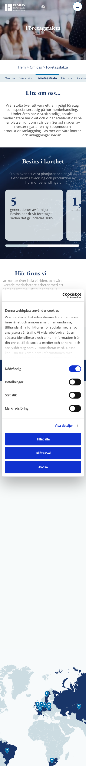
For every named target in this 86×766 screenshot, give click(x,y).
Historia (66, 78)
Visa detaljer (64, 425)
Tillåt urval (43, 453)
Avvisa (43, 467)
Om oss (10, 78)
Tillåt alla (43, 439)
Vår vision (26, 78)
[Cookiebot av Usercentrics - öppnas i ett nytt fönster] (62, 295)
